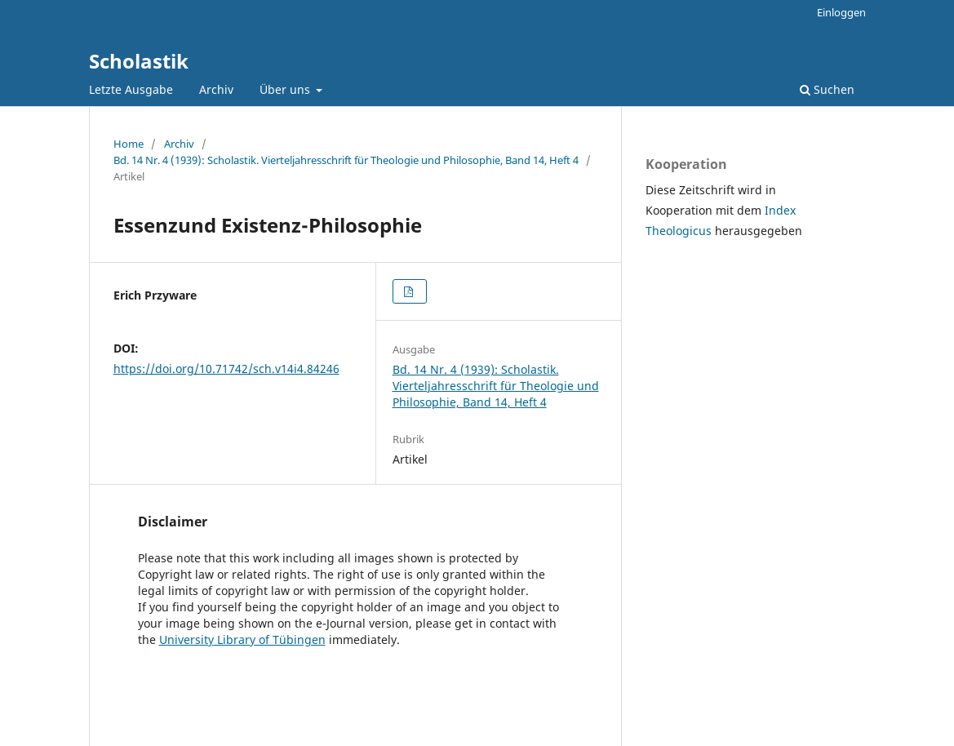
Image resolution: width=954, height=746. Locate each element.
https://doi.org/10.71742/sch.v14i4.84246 (226, 368)
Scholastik (139, 60)
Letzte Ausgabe (131, 89)
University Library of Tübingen (242, 639)
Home (128, 143)
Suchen (827, 89)
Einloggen (841, 12)
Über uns (286, 89)
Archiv (216, 89)
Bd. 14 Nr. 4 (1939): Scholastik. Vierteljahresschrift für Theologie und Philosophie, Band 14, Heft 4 (346, 160)
